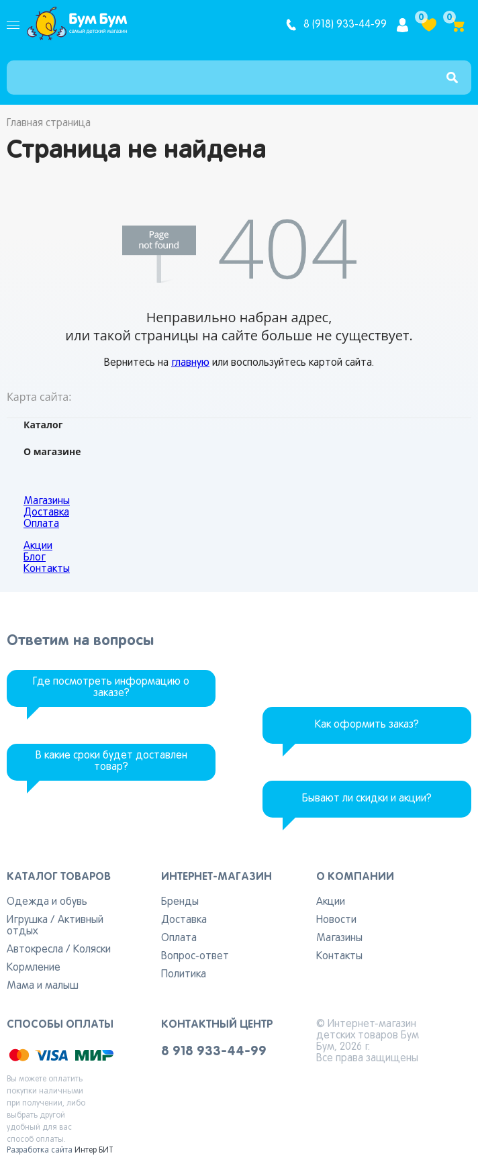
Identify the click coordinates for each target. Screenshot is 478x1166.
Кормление (33, 968)
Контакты (46, 569)
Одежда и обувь (47, 902)
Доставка (46, 513)
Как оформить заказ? (367, 725)
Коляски (92, 950)
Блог (34, 558)
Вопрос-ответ (195, 956)
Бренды (180, 902)
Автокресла (35, 950)
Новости (336, 920)
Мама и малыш (43, 986)
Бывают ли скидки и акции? (367, 799)
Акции (37, 546)
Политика (183, 974)
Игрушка (27, 920)
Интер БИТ (94, 1151)
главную (190, 363)
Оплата (41, 524)
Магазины (46, 501)
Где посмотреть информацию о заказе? (111, 687)
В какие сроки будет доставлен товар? (111, 761)
